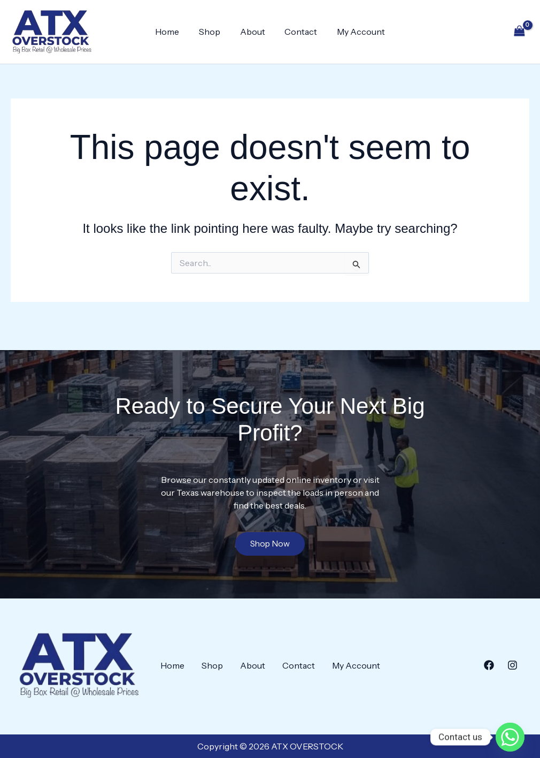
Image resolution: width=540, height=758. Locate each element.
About (252, 31)
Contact (298, 31)
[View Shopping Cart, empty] (519, 32)
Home (172, 31)
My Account (356, 31)
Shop (212, 31)
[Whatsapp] (510, 730)
